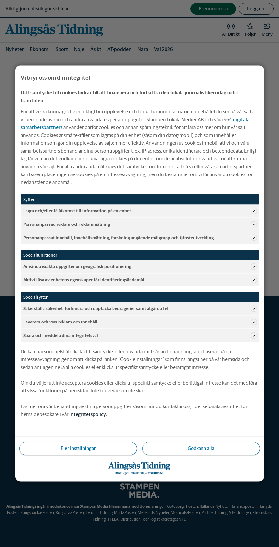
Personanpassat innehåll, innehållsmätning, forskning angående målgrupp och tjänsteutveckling (140, 238)
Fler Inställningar (78, 448)
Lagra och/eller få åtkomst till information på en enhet (140, 211)
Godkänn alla (201, 448)
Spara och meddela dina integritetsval (140, 335)
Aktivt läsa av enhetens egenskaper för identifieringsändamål (140, 280)
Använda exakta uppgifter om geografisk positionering (140, 266)
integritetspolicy (87, 414)
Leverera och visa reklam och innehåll (140, 322)
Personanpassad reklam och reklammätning (140, 224)
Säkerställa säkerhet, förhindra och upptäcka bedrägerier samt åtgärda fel (140, 309)
